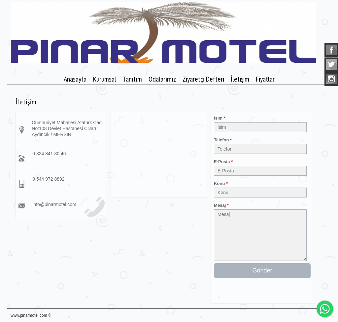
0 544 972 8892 (48, 179)
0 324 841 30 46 (49, 153)
